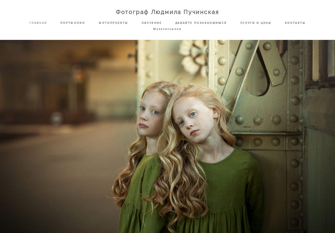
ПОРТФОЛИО (72, 22)
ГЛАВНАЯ (38, 22)
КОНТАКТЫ (295, 22)
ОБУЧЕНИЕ (152, 22)
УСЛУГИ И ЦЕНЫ (255, 22)
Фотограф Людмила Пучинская (167, 12)
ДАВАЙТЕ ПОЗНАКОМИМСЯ (201, 22)
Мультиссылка (167, 29)
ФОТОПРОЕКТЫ (113, 22)
